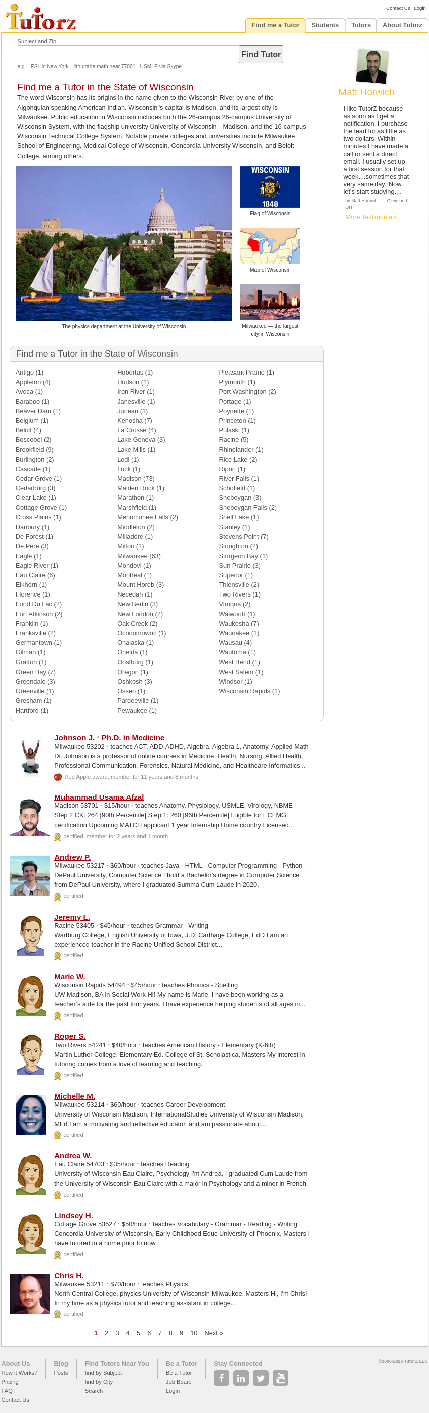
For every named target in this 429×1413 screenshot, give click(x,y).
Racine (229, 439)
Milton (125, 546)
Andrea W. (73, 1155)
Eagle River (32, 565)
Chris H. (68, 1275)
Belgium (27, 420)
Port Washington (243, 391)
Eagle (24, 556)
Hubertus (130, 372)
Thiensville (234, 584)
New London (135, 614)
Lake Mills (131, 449)
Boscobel (29, 439)
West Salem (236, 672)
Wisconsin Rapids (245, 691)
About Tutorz (402, 25)
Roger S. (69, 1036)
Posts (61, 1373)
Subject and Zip (37, 41)
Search (94, 1391)
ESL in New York (50, 66)
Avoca (24, 391)
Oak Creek (132, 623)
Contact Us (398, 8)
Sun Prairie (235, 565)
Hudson (128, 382)
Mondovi (129, 565)
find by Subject (103, 1373)
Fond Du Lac (34, 604)
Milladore (130, 536)
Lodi (123, 459)
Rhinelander (236, 449)
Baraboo (28, 401)
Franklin (27, 623)
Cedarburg (31, 488)
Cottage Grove (36, 507)
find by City (99, 1382)
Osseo (126, 691)
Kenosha (130, 420)
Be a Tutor (181, 1363)
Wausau (230, 642)
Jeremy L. (72, 917)
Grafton (26, 662)
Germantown (34, 642)
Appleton (28, 382)
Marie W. (69, 976)
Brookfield (30, 449)
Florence (28, 594)
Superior (231, 575)
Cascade (28, 469)
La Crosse (131, 430)
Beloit (24, 430)
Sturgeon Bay (239, 556)
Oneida (127, 652)
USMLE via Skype (161, 66)
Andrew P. (72, 857)
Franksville (31, 633)
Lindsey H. (73, 1215)
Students (325, 25)
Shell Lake (234, 517)
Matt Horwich (366, 92)
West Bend (234, 662)
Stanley (230, 527)
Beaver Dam (33, 411)
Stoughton (233, 546)
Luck (124, 469)
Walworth (232, 614)
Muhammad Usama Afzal (99, 797)
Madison (129, 478)
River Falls (234, 478)
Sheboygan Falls (243, 507)
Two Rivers (235, 594)
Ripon (227, 469)
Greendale (31, 681)
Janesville (131, 401)
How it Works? (20, 1373)
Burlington (30, 459)
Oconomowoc (136, 633)
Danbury (28, 527)
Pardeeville (133, 700)
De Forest (30, 536)
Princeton (232, 420)
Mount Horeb (135, 584)
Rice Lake (233, 459)
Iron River (131, 391)
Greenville (30, 691)
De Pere (27, 546)
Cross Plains (34, 517)
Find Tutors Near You (117, 1363)
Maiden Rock (136, 488)
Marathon (130, 497)
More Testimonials (371, 217)
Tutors (361, 25)
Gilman (26, 652)
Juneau (127, 411)
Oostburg (130, 662)
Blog (61, 1363)
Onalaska (130, 642)
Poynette (232, 411)
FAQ (7, 1391)
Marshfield (132, 507)
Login (419, 8)
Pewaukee (132, 710)
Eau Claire (31, 575)
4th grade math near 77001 (104, 66)
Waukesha (234, 623)
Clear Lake (31, 497)
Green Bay (31, 672)
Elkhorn (26, 584)
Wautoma (232, 652)
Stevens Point (239, 536)
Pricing (10, 1382)
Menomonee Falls (142, 517)
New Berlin (132, 604)
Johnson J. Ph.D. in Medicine (109, 737)
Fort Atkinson (34, 614)
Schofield (232, 488)
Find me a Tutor (275, 25)
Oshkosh (130, 681)
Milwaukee (132, 556)
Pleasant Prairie (242, 372)
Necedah (130, 594)
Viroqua (230, 604)
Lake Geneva (136, 439)
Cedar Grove (34, 478)
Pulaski (229, 430)
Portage (230, 401)
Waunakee (234, 633)
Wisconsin (157, 354)
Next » (214, 1333)
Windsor (231, 681)
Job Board (179, 1382)
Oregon (128, 672)
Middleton (131, 527)
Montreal (129, 575)
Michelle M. (74, 1096)
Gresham (29, 700)
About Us (16, 1363)
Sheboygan (235, 497)
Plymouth (232, 382)
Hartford (27, 710)
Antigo (25, 372)
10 (193, 1333)
